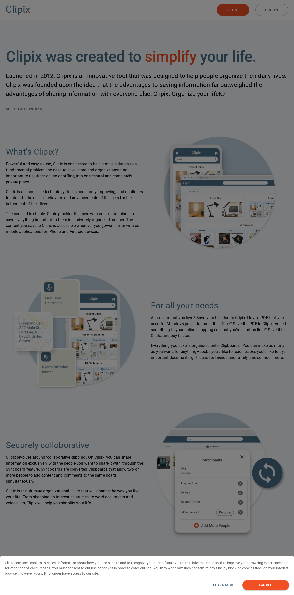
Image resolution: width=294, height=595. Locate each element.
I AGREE (265, 585)
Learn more (224, 585)
